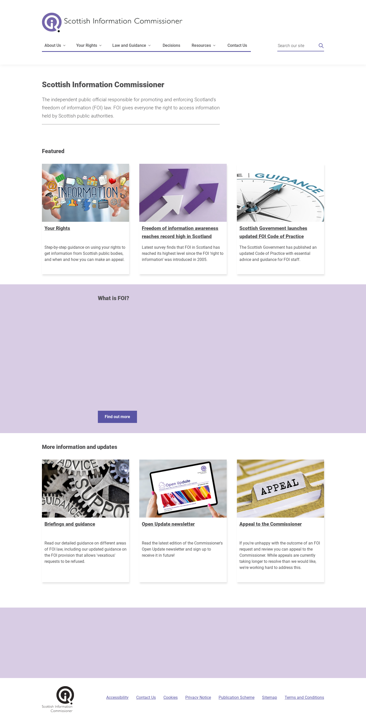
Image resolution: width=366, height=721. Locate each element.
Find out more (117, 416)
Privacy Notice (198, 697)
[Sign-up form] (183, 643)
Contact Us (237, 45)
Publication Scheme (236, 697)
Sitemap (269, 697)
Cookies (170, 697)
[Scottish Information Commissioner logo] (112, 26)
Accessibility (117, 697)
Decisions (171, 45)
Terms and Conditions (304, 697)
